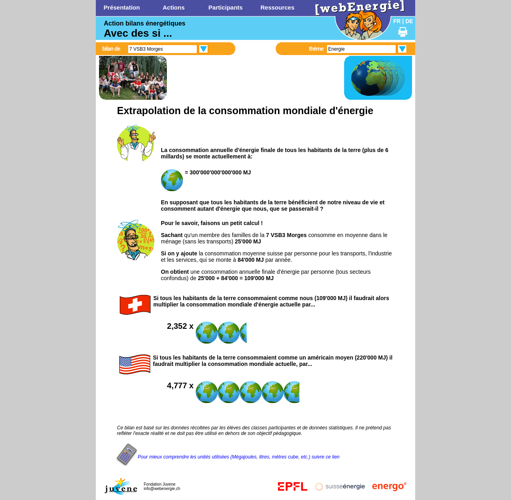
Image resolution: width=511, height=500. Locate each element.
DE (409, 21)
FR (397, 21)
